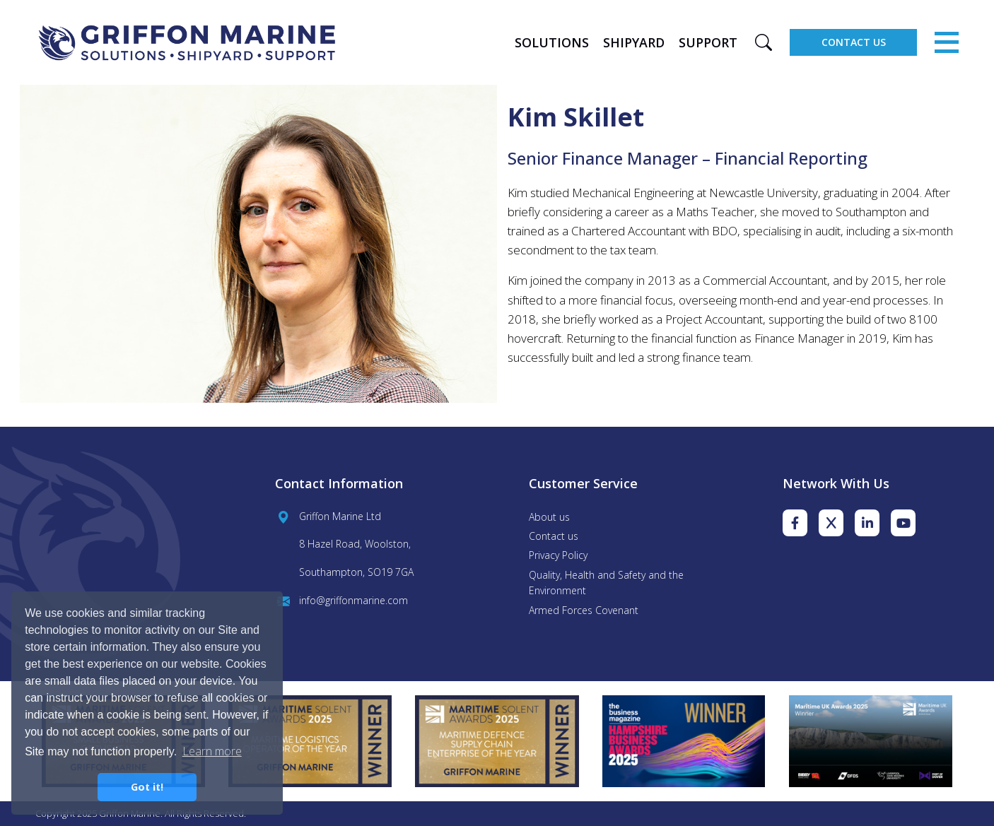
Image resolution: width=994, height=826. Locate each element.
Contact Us (853, 42)
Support (708, 42)
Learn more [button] (212, 751)
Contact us (553, 536)
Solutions (552, 42)
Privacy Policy (558, 555)
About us (549, 517)
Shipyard (634, 42)
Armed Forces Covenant (583, 610)
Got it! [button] (147, 786)
